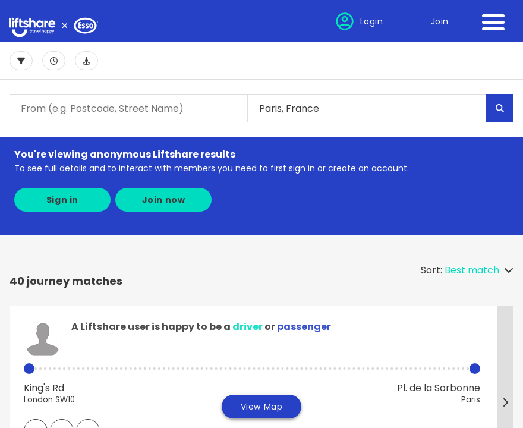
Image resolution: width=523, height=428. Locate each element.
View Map (262, 407)
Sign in (62, 200)
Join (440, 21)
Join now (163, 200)
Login (371, 21)
